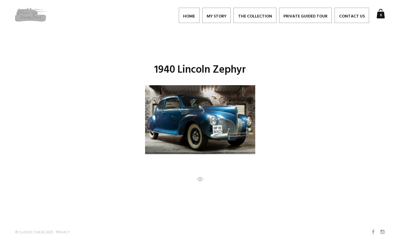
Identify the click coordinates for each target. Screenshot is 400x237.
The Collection (255, 16)
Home (189, 16)
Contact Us (352, 16)
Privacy (63, 232)
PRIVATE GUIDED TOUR (305, 16)
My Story (216, 16)
